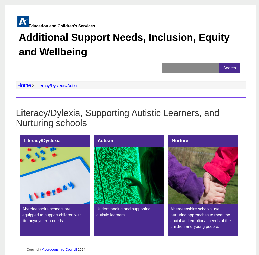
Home (24, 85)
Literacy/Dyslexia (42, 140)
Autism (105, 140)
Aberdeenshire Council (59, 249)
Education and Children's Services (127, 42)
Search (229, 68)
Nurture (180, 140)
